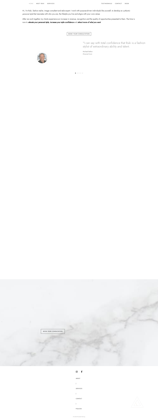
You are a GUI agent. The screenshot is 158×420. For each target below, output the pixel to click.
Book (127, 3)
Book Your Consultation (79, 34)
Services (51, 3)
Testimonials (106, 3)
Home (31, 3)
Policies (79, 409)
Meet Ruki (40, 3)
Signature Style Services (83, 180)
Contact (118, 3)
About (78, 378)
